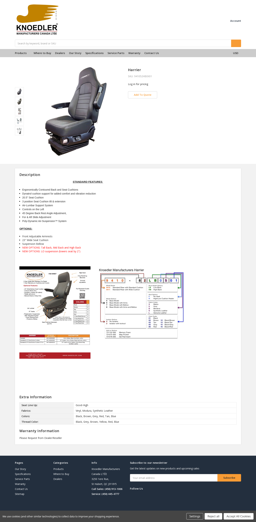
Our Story (75, 53)
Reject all (213, 516)
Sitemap (19, 494)
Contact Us (151, 53)
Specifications (94, 53)
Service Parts (116, 53)
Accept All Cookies (238, 516)
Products (22, 53)
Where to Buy (42, 53)
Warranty (134, 53)
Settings (194, 516)
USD (237, 53)
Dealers (60, 53)
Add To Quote (142, 94)
